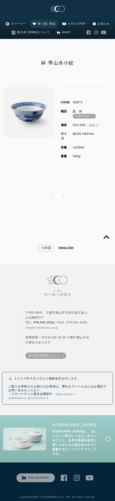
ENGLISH (66, 248)
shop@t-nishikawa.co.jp (41, 327)
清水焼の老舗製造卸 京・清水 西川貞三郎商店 (58, 9)
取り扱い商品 (47, 23)
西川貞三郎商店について (33, 32)
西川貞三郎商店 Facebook (88, 32)
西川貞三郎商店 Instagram (96, 32)
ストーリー (18, 23)
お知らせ (104, 23)
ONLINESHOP (38, 477)
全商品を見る (82, 116)
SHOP (66, 32)
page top (106, 237)
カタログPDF (77, 23)
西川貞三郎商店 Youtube (103, 32)
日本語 (46, 248)
